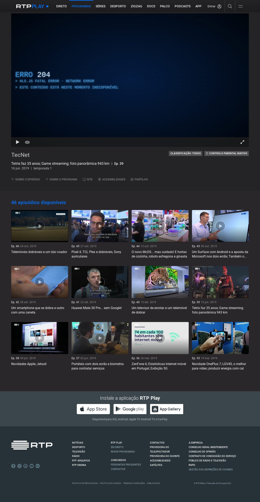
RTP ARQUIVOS (81, 460)
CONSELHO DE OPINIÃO (202, 451)
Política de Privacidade (85, 483)
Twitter (19, 466)
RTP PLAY (116, 442)
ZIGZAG (136, 6)
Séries (100, 6)
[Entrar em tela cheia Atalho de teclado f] (242, 142)
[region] (130, 80)
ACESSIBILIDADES (111, 179)
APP (198, 6)
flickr (38, 466)
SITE (88, 179)
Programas (81, 6)
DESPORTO (78, 447)
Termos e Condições (134, 483)
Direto (61, 6)
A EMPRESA (196, 442)
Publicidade (153, 483)
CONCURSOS (118, 460)
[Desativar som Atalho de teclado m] (27, 142)
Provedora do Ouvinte (165, 456)
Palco (165, 6)
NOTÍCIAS (77, 442)
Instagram (25, 466)
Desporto (118, 6)
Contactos (118, 469)
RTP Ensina (79, 465)
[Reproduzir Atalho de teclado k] (18, 142)
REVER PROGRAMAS (123, 451)
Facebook (13, 466)
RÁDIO (76, 456)
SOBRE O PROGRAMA (61, 179)
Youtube (31, 466)
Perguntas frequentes (126, 464)
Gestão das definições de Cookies (211, 469)
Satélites (156, 465)
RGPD (192, 465)
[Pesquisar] (230, 6)
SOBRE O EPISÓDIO (25, 179)
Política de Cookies (110, 483)
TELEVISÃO (78, 451)
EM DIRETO (117, 447)
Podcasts (183, 6)
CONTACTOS (157, 442)
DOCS (151, 6)
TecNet (20, 155)
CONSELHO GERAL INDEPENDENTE (208, 447)
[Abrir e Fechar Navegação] (240, 6)
